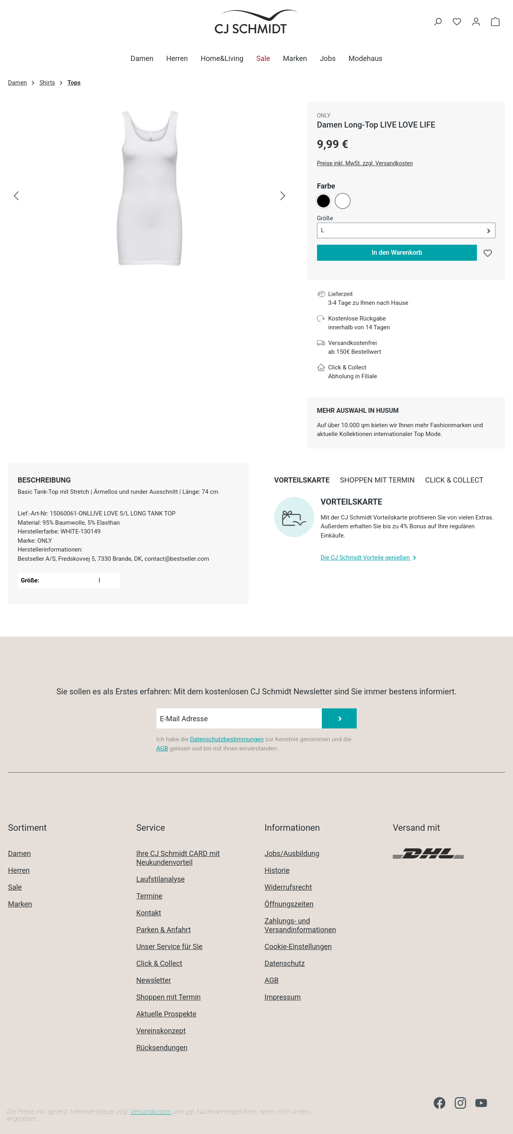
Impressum (283, 997)
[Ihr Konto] (476, 22)
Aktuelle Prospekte (166, 1014)
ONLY (324, 115)
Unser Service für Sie (169, 946)
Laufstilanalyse (160, 879)
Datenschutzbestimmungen (227, 739)
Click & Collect (159, 963)
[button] (406, 230)
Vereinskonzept (161, 1030)
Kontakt (148, 913)
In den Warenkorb (397, 252)
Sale (15, 887)
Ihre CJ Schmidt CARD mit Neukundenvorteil (178, 857)
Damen (19, 853)
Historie (277, 870)
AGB (162, 748)
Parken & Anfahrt (163, 929)
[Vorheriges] (16, 196)
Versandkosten (151, 1112)
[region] (149, 196)
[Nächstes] (283, 196)
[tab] (44, 480)
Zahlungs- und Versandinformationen (300, 925)
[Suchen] (437, 22)
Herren (19, 870)
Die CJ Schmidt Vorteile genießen (369, 557)
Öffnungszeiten (289, 904)
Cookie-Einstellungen (298, 946)
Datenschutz (285, 963)
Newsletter (153, 980)
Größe (325, 218)
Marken (20, 904)
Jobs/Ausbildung (292, 853)
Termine (149, 896)
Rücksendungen (162, 1047)
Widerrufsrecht (288, 887)
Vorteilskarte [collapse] (351, 502)
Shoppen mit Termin (168, 997)
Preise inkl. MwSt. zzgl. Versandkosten (365, 163)
